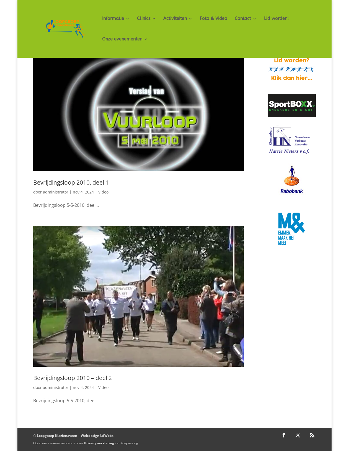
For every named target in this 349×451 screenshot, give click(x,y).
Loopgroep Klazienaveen (57, 435)
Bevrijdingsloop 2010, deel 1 (71, 182)
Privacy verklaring (99, 443)
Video (103, 192)
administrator (55, 192)
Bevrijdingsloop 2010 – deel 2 (72, 378)
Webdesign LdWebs (97, 435)
